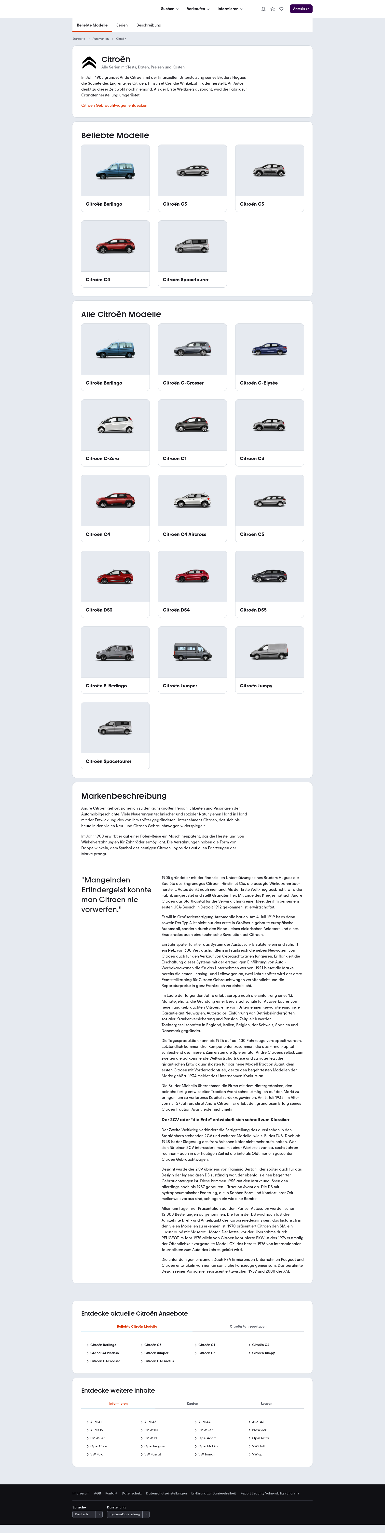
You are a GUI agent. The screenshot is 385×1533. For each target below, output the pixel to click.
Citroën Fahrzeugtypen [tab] (248, 1326)
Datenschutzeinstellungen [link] (166, 1502)
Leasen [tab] (266, 1403)
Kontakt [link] (111, 1502)
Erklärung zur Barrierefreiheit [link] (213, 1502)
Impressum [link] (81, 1502)
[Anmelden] (301, 8)
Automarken (101, 38)
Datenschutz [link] (132, 1502)
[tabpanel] (192, 1354)
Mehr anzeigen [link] (192, 1464)
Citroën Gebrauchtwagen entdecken (114, 105)
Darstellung (116, 1516)
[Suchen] (170, 8)
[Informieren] (231, 8)
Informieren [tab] (118, 1403)
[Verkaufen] (199, 8)
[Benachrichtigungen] (263, 8)
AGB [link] (97, 1502)
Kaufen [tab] (192, 1403)
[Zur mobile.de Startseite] (109, 9)
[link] (272, 9)
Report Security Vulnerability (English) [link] (269, 1502)
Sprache (79, 1516)
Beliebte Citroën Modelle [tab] (137, 1326)
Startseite (78, 38)
